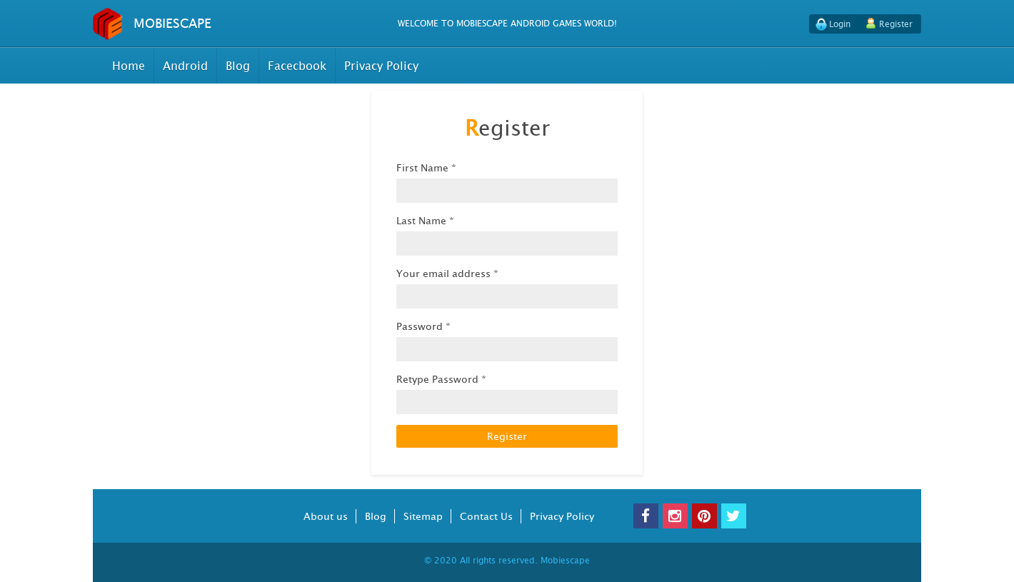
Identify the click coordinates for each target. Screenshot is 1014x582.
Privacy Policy (381, 65)
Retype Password (441, 379)
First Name (426, 167)
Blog (238, 65)
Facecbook (297, 65)
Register (896, 24)
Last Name (425, 220)
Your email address (447, 273)
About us (325, 516)
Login (839, 24)
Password (423, 326)
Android (185, 65)
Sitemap (423, 516)
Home (128, 65)
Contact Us (486, 516)
